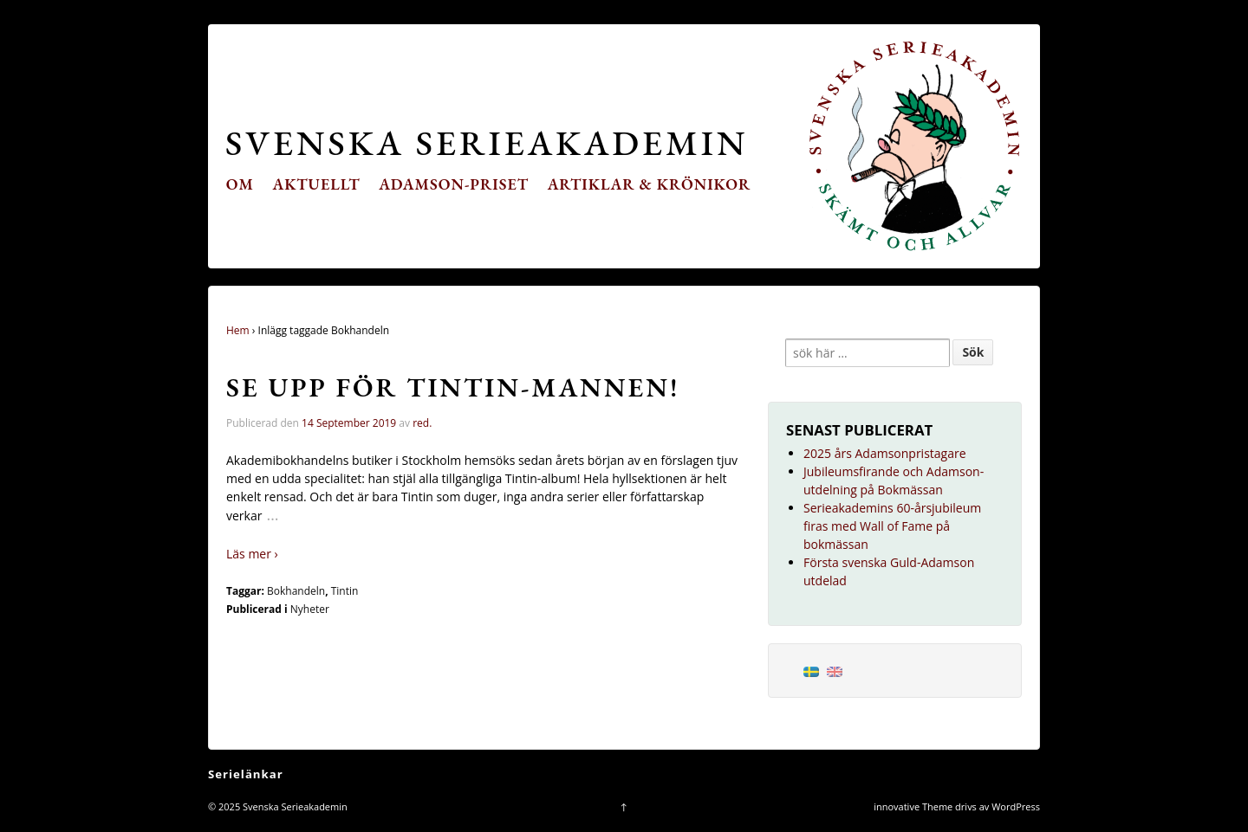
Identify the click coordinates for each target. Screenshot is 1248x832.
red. (422, 423)
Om (240, 184)
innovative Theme (913, 806)
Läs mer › (252, 553)
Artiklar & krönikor (649, 184)
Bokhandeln (296, 591)
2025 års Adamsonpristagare (884, 453)
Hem (238, 330)
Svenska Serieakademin (486, 142)
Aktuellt (317, 184)
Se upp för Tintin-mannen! (452, 387)
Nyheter (309, 609)
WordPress (1015, 806)
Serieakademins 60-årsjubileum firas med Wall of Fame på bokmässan (892, 526)
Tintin (345, 591)
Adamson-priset (454, 184)
